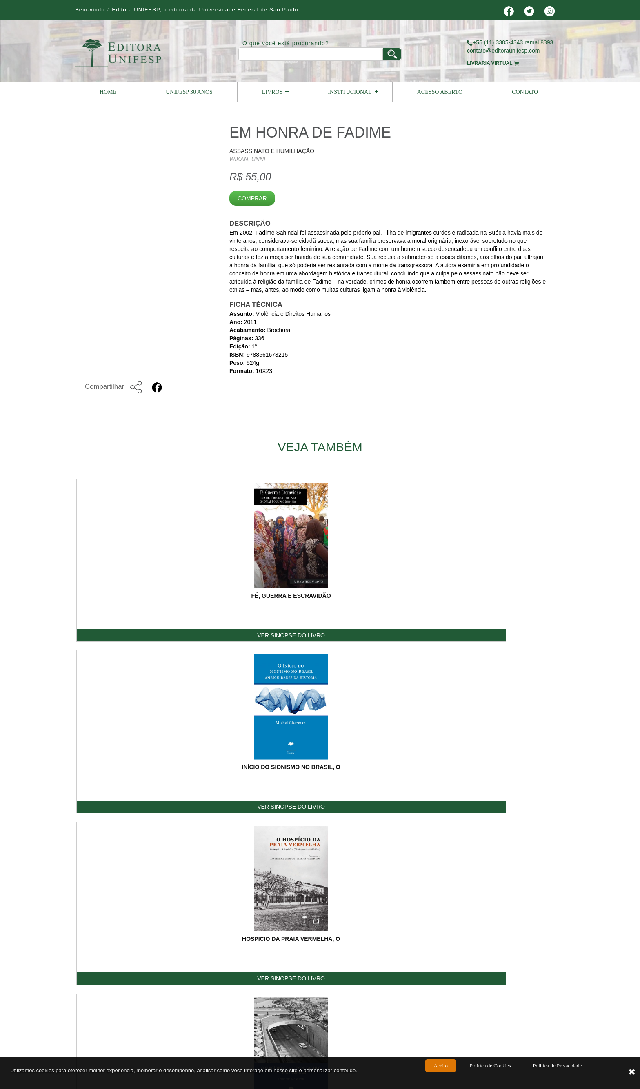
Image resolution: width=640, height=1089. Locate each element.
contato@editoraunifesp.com (503, 50)
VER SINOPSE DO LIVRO (124, 636)
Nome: (385, 756)
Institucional (349, 92)
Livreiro (308, 936)
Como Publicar (372, 936)
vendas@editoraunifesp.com (303, 1005)
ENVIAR (533, 877)
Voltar (536, 680)
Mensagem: (392, 805)
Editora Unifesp (195, 978)
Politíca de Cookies (490, 1073)
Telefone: (482, 780)
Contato (525, 92)
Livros (272, 92)
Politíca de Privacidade (557, 1073)
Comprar (252, 198)
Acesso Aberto (439, 92)
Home (108, 92)
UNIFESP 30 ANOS (189, 92)
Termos (489, 936)
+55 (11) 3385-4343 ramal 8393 (510, 42)
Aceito (440, 1073)
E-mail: (386, 780)
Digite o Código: (397, 862)
